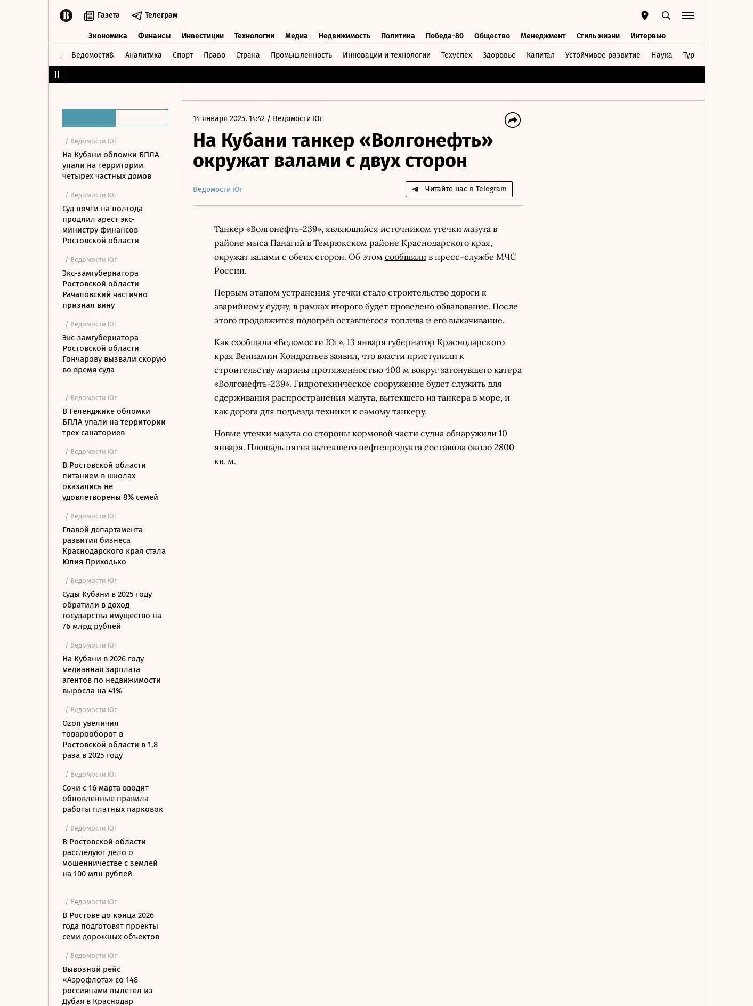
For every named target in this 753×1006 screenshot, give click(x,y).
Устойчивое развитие (603, 55)
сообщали (251, 342)
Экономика (107, 36)
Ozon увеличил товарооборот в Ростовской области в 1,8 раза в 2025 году (110, 739)
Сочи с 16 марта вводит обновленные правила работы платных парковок (112, 798)
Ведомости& (93, 55)
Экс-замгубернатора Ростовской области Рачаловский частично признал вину (105, 289)
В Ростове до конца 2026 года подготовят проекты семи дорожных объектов (110, 926)
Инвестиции (203, 36)
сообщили (405, 256)
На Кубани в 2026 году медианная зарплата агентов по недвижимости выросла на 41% (111, 675)
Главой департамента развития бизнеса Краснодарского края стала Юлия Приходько (114, 545)
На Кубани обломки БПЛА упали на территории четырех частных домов (110, 165)
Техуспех (456, 55)
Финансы (154, 36)
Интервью (648, 36)
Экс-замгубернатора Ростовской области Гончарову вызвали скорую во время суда (114, 353)
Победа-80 (445, 36)
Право (214, 55)
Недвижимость (344, 36)
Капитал (541, 55)
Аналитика (143, 55)
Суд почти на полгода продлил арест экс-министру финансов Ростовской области (102, 224)
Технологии (254, 36)
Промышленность (301, 55)
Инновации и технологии (387, 55)
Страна (248, 55)
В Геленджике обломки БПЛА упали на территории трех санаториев (114, 421)
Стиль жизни (598, 36)
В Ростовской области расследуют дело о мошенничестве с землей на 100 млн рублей (110, 858)
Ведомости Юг (298, 118)
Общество (492, 36)
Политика (398, 36)
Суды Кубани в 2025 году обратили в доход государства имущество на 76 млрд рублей (111, 610)
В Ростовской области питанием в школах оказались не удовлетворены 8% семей (110, 481)
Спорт (183, 55)
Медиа (296, 36)
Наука (662, 55)
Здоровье (499, 55)
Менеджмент (543, 36)
